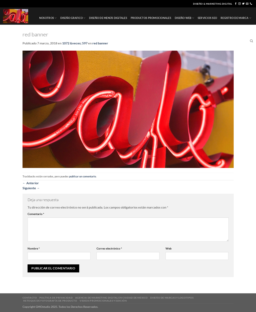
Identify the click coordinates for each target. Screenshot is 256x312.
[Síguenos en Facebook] (235, 3)
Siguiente (31, 188)
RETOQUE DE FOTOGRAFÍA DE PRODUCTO (50, 300)
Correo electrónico (109, 248)
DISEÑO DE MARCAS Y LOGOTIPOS (171, 297)
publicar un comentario (82, 176)
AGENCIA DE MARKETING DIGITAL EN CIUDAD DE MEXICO (111, 297)
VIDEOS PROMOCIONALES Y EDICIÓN (103, 300)
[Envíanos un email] (247, 3)
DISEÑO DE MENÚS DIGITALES (108, 17)
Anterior (31, 183)
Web (169, 248)
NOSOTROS (48, 18)
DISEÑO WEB (184, 18)
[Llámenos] (251, 3)
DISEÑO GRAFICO (72, 18)
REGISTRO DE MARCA (236, 18)
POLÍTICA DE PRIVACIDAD (56, 297)
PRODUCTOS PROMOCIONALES (151, 17)
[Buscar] (251, 41)
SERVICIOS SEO (207, 17)
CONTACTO (238, 41)
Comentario (36, 214)
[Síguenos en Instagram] (239, 3)
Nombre (34, 248)
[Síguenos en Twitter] (243, 3)
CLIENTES (222, 41)
